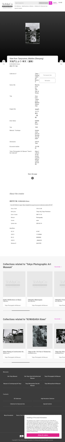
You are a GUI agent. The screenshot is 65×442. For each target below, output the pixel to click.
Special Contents (18, 8)
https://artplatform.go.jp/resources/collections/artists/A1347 (37, 205)
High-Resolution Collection (28, 6)
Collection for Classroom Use (40, 6)
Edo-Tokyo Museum (12, 376)
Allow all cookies (43, 435)
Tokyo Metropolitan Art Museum (53, 383)
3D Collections (18, 6)
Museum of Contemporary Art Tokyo (12, 383)
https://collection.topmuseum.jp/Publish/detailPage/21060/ (37, 158)
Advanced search (43, 3)
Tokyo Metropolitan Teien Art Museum (32, 384)
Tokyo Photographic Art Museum (53, 376)
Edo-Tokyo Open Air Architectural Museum (32, 377)
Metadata (47, 80)
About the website (8, 415)
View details (57, 267)
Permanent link (47, 75)
